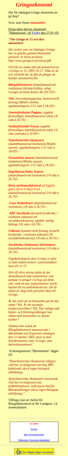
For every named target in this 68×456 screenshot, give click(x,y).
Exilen (36, 33)
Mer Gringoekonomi (34, 434)
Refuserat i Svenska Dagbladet (34, 440)
